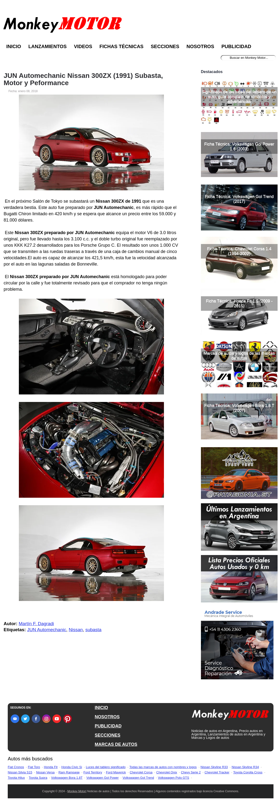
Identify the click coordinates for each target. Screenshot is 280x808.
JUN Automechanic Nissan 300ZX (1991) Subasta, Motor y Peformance (83, 79)
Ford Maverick (116, 772)
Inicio (13, 46)
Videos (83, 46)
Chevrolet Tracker (217, 772)
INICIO (101, 707)
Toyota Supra (38, 777)
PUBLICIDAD (108, 726)
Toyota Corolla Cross (248, 772)
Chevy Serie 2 (191, 772)
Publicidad (236, 46)
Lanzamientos (47, 46)
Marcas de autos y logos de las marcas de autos (239, 355)
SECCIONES (107, 735)
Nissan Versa (45, 772)
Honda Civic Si (71, 767)
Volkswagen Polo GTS (173, 777)
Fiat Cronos (16, 767)
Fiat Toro (34, 767)
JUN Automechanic (46, 629)
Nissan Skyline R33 (214, 767)
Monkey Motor (76, 791)
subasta (93, 629)
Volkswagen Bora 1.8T (66, 777)
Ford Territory (92, 772)
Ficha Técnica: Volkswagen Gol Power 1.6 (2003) (239, 146)
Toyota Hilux (16, 777)
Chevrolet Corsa (141, 772)
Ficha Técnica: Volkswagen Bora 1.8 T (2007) (239, 408)
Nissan (76, 629)
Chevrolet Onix (166, 772)
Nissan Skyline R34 (245, 767)
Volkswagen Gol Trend (138, 777)
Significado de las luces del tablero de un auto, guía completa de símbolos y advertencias (239, 96)
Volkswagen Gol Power (102, 777)
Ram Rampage (69, 772)
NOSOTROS (107, 716)
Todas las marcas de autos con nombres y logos (163, 767)
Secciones (165, 46)
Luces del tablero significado (105, 767)
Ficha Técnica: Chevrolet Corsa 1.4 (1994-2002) (239, 251)
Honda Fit (50, 767)
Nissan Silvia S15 (20, 772)
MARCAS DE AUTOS (116, 744)
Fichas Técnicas (121, 46)
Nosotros (200, 46)
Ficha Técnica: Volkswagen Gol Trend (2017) (239, 199)
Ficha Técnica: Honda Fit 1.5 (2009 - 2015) (239, 303)
